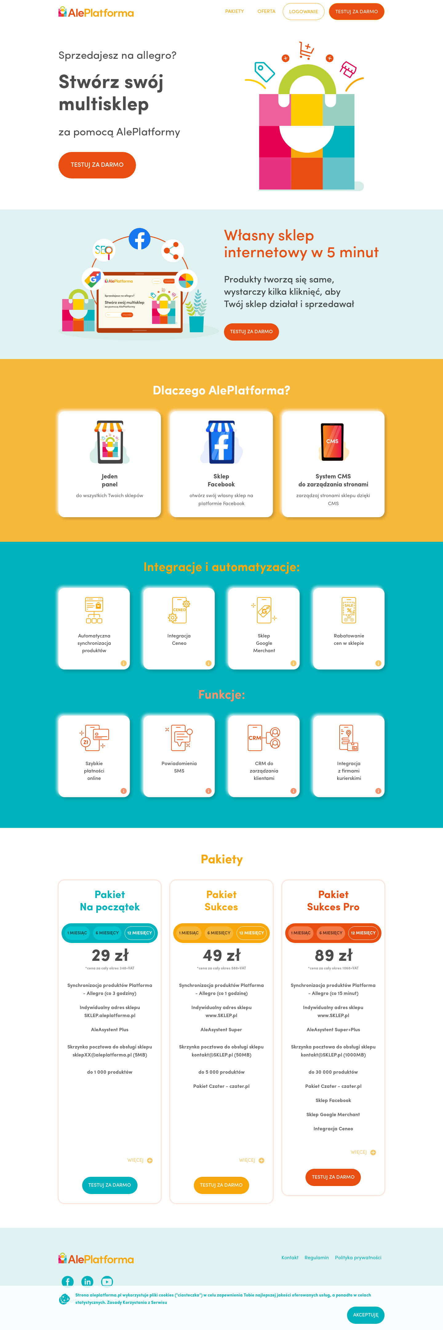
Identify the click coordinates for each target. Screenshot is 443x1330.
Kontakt (289, 1258)
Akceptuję (365, 1315)
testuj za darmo (356, 12)
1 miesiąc (77, 933)
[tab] (77, 933)
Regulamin (317, 1258)
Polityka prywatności (358, 1258)
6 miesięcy (107, 933)
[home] (96, 11)
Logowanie (303, 12)
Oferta (266, 11)
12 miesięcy (139, 933)
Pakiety (234, 11)
